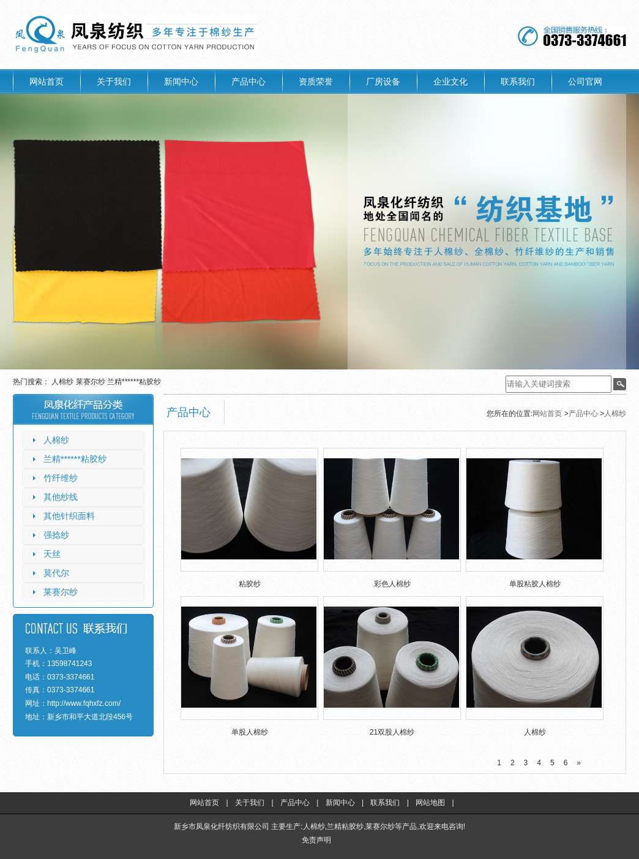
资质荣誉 (316, 81)
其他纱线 (60, 497)
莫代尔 (56, 573)
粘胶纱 (250, 584)
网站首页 (46, 81)
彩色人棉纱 (392, 584)
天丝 (52, 554)
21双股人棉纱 (392, 732)
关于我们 (114, 81)
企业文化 (450, 81)
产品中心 (248, 81)
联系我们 (518, 81)
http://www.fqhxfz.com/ (84, 703)
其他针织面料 (69, 516)
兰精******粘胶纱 (134, 381)
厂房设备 (383, 81)
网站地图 (430, 802)
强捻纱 (56, 535)
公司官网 (585, 81)
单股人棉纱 (249, 732)
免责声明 (316, 840)
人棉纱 (63, 381)
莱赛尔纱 (91, 381)
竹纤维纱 (60, 478)
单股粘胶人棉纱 (535, 584)
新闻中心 (181, 81)
